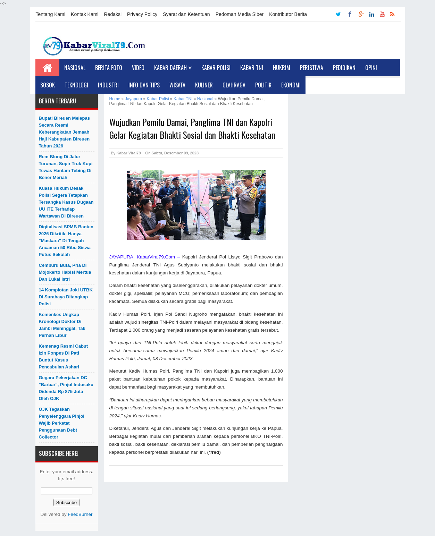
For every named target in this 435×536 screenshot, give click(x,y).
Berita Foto (108, 67)
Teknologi (76, 85)
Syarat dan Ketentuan (186, 14)
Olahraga (234, 85)
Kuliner (204, 85)
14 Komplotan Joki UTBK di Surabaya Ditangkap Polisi (66, 296)
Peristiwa (311, 67)
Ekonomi (291, 85)
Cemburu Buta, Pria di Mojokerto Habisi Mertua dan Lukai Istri (65, 272)
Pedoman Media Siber (240, 14)
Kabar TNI (251, 67)
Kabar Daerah (173, 67)
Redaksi (113, 14)
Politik (263, 85)
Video (138, 67)
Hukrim (281, 67)
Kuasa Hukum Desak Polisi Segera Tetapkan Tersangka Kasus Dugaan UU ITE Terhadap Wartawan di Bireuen (66, 202)
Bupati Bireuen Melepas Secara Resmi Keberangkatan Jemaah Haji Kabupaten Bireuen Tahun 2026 (64, 132)
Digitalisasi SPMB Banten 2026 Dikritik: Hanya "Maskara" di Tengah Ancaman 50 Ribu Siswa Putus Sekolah (66, 240)
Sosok (47, 85)
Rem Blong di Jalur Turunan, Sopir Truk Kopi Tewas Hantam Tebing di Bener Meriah (66, 167)
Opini (371, 67)
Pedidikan (344, 67)
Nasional (74, 67)
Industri (108, 85)
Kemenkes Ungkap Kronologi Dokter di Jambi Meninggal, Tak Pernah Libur (62, 325)
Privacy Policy (142, 14)
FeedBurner (80, 514)
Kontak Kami (84, 14)
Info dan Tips (144, 85)
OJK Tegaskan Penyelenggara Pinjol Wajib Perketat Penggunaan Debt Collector (62, 423)
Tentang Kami (51, 14)
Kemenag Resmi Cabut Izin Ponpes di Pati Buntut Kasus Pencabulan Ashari (63, 356)
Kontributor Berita (288, 14)
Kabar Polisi (216, 67)
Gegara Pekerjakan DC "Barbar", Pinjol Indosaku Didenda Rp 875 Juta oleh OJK (66, 388)
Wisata (177, 85)
